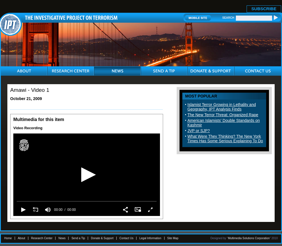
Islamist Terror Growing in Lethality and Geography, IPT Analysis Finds (221, 106)
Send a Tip (78, 238)
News (61, 238)
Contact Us (126, 238)
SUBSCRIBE (263, 8)
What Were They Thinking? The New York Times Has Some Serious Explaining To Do (225, 138)
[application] (86, 174)
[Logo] (24, 145)
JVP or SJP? (198, 130)
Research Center (42, 238)
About (21, 238)
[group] (48, 209)
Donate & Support (102, 238)
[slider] (86, 201)
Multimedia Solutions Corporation (249, 238)
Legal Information (150, 238)
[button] (87, 175)
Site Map (172, 238)
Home (8, 238)
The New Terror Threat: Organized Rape (222, 115)
